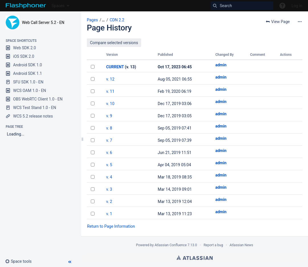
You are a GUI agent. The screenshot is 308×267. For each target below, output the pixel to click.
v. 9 (109, 116)
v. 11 (110, 91)
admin (220, 65)
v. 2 (109, 201)
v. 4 (109, 177)
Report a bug (213, 245)
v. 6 (109, 152)
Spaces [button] (58, 5)
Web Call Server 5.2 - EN (43, 22)
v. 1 (109, 213)
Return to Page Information (111, 226)
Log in (296, 5)
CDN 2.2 (117, 20)
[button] (20, 261)
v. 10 (110, 103)
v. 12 (110, 79)
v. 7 (109, 140)
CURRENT (115, 67)
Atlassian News (241, 245)
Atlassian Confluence (171, 245)
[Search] (242, 5)
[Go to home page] (26, 5)
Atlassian (194, 257)
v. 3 (109, 189)
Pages (92, 20)
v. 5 (109, 165)
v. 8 (109, 128)
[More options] (299, 21)
